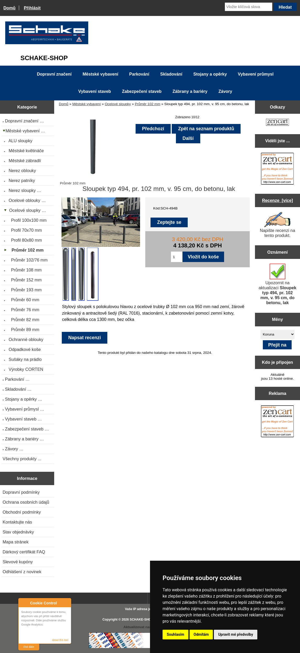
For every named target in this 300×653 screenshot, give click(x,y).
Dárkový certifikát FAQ (24, 551)
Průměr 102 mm (147, 104)
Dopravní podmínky (21, 492)
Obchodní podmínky (22, 512)
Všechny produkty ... (22, 458)
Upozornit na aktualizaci (277, 284)
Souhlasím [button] (175, 634)
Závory (225, 91)
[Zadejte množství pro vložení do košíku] (176, 257)
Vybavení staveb (94, 91)
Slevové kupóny (18, 561)
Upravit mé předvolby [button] (235, 634)
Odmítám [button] (201, 634)
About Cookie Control (24, 602)
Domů (9, 7)
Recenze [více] (277, 200)
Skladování (171, 74)
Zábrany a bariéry (190, 91)
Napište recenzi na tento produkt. (277, 225)
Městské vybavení (86, 104)
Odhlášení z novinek (22, 571)
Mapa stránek (16, 542)
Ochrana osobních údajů (26, 502)
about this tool (60, 640)
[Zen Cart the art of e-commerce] (277, 122)
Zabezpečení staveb (142, 91)
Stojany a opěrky (210, 74)
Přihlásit (32, 7)
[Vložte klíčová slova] (248, 7)
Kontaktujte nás (17, 522)
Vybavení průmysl (256, 74)
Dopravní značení (54, 74)
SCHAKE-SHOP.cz (143, 619)
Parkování (139, 74)
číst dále (29, 646)
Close (66, 603)
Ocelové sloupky (118, 104)
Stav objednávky (18, 532)
